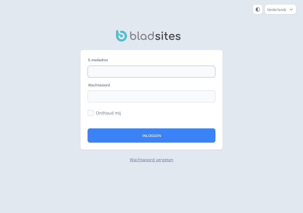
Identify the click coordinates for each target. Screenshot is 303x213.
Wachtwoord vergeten (151, 159)
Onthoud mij (108, 113)
